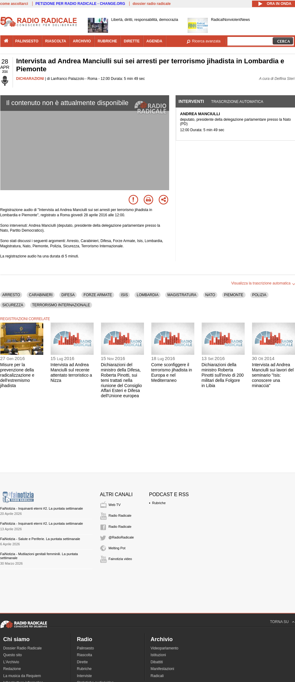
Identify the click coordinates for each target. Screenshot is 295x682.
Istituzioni (158, 655)
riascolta (55, 41)
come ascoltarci (14, 4)
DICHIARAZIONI (30, 78)
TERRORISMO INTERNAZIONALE (61, 305)
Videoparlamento (165, 648)
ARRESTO (11, 295)
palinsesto (27, 41)
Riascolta (84, 655)
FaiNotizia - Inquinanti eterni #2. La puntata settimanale (41, 508)
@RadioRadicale (121, 537)
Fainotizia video (120, 559)
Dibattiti (157, 662)
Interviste (84, 676)
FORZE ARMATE (97, 295)
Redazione (12, 669)
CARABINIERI (40, 295)
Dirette (82, 662)
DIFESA (68, 295)
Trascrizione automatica (237, 102)
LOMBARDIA (147, 295)
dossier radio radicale (152, 4)
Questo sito (12, 655)
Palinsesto (85, 648)
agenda (154, 41)
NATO (210, 295)
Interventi (191, 101)
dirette (131, 41)
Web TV (115, 505)
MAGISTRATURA (181, 295)
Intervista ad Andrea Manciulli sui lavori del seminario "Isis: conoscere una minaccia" (273, 375)
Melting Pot (117, 548)
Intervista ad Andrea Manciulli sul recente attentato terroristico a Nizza (71, 372)
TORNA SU (279, 622)
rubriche (107, 41)
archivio (82, 41)
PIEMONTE (233, 295)
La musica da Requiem (22, 676)
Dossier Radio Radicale (22, 648)
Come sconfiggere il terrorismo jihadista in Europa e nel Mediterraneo (171, 372)
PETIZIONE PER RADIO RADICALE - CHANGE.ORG (80, 4)
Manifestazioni (162, 669)
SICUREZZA (12, 305)
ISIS (124, 295)
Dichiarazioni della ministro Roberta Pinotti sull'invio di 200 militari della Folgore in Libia (223, 375)
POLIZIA (259, 295)
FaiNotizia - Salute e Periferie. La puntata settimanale (40, 539)
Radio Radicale (120, 515)
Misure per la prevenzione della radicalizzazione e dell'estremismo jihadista (17, 375)
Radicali (157, 676)
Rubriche (159, 503)
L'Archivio (11, 662)
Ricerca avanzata (206, 41)
